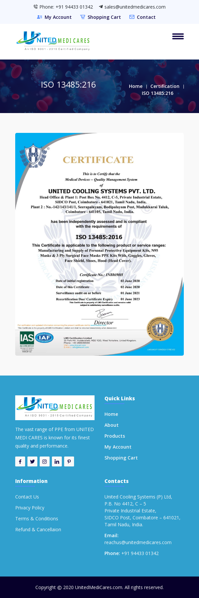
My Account (58, 17)
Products (114, 436)
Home (135, 86)
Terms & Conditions (36, 518)
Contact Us (27, 497)
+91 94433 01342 (140, 553)
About (111, 425)
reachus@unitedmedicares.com (138, 542)
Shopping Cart (104, 17)
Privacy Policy (29, 507)
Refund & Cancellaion (38, 529)
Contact (146, 17)
